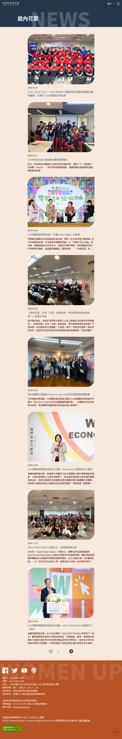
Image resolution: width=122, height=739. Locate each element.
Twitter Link (15, 670)
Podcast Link (34, 670)
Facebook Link (5, 670)
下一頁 (71, 651)
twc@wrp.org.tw (21, 706)
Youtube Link (24, 670)
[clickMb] (118, 3)
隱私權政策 (84, 720)
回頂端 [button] (116, 731)
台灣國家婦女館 (10, 3)
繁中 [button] (109, 3)
